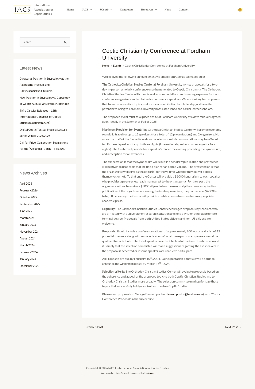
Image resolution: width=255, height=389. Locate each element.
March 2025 (28, 230)
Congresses (126, 9)
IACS (90, 9)
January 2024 (28, 271)
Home (76, 9)
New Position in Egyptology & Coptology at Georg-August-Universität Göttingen (39, 104)
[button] (94, 9)
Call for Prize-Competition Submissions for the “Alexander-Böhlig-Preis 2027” (40, 155)
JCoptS (108, 9)
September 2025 (30, 216)
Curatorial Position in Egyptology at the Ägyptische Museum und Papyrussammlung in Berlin (43, 85)
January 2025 (28, 237)
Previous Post (93, 327)
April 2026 (26, 196)
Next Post (232, 327)
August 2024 (28, 251)
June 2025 (26, 223)
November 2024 (30, 244)
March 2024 (28, 257)
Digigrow (149, 373)
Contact (178, 9)
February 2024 (29, 264)
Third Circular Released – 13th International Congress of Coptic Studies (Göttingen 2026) (41, 123)
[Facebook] (240, 10)
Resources (147, 9)
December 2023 (30, 278)
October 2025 (29, 209)
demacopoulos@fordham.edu (186, 294)
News (164, 9)
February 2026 (29, 203)
